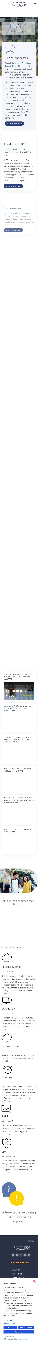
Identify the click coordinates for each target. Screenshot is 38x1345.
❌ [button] (34, 1281)
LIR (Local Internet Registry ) (16, 150)
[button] (35, 4)
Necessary (9, 1339)
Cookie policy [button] (8, 1320)
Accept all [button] (18, 1332)
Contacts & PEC (17, 1278)
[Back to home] (19, 4)
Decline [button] (10, 1328)
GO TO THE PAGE (14, 123)
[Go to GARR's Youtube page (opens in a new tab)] (17, 1255)
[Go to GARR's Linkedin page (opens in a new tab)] (29, 1255)
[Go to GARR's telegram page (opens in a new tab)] (25, 1255)
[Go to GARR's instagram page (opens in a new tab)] (21, 1255)
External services (22, 1339)
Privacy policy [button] (9, 1324)
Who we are (15, 1270)
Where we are (16, 1274)
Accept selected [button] (26, 1328)
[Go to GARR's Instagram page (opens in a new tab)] (13, 1255)
